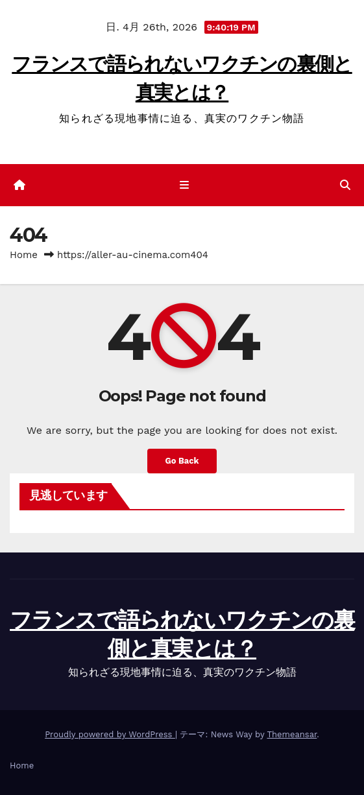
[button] (345, 185)
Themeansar (292, 734)
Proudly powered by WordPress (110, 734)
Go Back (182, 461)
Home (24, 255)
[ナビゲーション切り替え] (184, 185)
